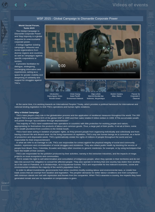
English (10, 64)
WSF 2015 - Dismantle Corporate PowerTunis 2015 (150, 100)
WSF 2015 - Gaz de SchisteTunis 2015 (151, 90)
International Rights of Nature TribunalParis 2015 (151, 33)
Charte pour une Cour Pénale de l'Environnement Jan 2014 (151, 137)
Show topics (4, 199)
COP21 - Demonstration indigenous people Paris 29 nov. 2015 (151, 63)
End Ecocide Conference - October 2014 (151, 109)
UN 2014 (5, 52)
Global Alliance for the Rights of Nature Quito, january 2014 (151, 147)
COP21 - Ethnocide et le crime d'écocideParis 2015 (151, 72)
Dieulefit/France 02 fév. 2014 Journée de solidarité (151, 128)
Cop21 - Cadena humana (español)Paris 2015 (151, 52)
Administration (5, 205)
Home (5, 18)
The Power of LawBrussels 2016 (151, 24)
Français (10, 68)
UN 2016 (5, 46)
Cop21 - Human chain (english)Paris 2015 (151, 42)
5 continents (5, 10)
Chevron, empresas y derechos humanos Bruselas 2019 (151, 15)
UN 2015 (5, 48)
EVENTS (5, 55)
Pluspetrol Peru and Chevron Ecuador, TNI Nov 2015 (151, 82)
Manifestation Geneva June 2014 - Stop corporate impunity (151, 118)
